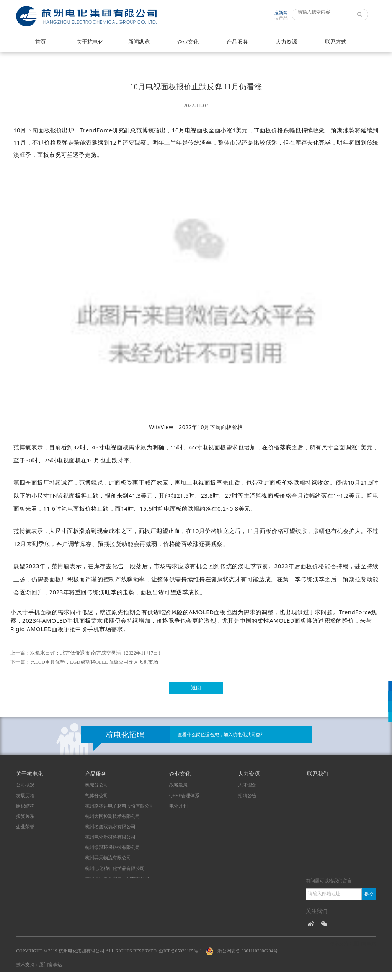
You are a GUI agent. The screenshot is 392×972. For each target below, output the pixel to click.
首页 (40, 42)
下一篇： (20, 662)
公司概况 (25, 785)
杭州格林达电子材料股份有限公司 (119, 806)
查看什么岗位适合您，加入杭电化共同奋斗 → (224, 734)
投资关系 (25, 816)
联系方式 (335, 42)
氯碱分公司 (96, 785)
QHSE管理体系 (184, 795)
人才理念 (247, 785)
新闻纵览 (139, 42)
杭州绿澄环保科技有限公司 (112, 847)
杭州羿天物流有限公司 (108, 857)
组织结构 (25, 806)
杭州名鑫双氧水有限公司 (110, 826)
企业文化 (188, 42)
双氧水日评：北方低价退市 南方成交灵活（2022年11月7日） (96, 653)
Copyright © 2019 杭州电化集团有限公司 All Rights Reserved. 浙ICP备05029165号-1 (109, 951)
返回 (196, 688)
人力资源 (286, 42)
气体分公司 (96, 795)
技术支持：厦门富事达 (39, 964)
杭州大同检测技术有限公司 (112, 816)
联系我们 (317, 774)
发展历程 (25, 795)
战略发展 (178, 785)
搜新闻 (281, 12)
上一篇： (20, 653)
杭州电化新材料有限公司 (110, 837)
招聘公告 (247, 795)
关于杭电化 (90, 42)
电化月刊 (178, 806)
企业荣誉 (25, 826)
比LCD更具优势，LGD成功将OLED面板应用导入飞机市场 (94, 662)
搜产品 (281, 18)
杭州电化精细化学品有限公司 (115, 868)
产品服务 (237, 42)
